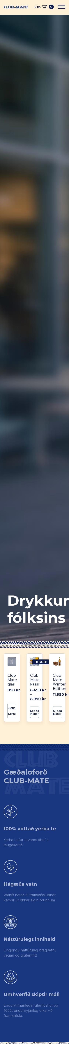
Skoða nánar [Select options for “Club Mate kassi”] (34, 712)
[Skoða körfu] (44, 7)
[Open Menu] (61, 6)
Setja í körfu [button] (12, 711)
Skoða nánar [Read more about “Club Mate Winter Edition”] (57, 712)
